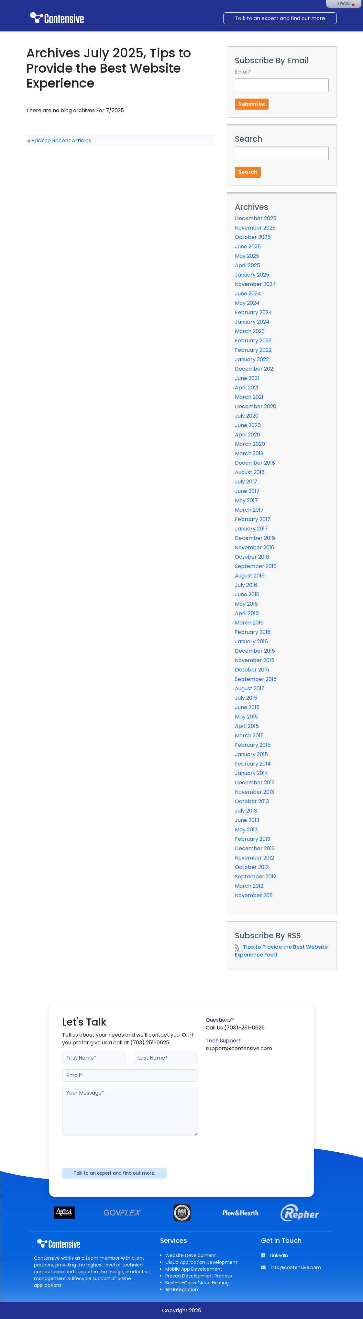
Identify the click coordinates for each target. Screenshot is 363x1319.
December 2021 (255, 369)
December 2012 (255, 848)
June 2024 (248, 293)
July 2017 (246, 481)
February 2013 (252, 839)
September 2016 (256, 566)
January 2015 (251, 754)
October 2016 (252, 557)
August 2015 (250, 688)
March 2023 (250, 331)
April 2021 (246, 387)
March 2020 (250, 444)
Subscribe (251, 104)
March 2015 (249, 735)
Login (344, 3)
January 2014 (251, 773)
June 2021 (247, 378)
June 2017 (247, 491)
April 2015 (247, 726)
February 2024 (253, 312)
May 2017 (246, 500)
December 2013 (255, 782)
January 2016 (251, 641)
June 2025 (248, 246)
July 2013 (246, 810)
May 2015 (246, 716)
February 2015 (252, 745)
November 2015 (254, 660)
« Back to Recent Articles (59, 140)
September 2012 (255, 876)
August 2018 (250, 472)
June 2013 (247, 820)
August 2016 (250, 575)
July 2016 (246, 585)
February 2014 (253, 763)
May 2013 (246, 829)
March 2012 (249, 886)
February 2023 (253, 340)
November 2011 (254, 895)
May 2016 (246, 604)
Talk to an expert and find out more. (114, 1173)
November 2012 (254, 858)
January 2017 (251, 528)
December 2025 (255, 218)
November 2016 (254, 547)
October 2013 (252, 801)
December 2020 (255, 406)
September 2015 (256, 679)
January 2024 (252, 322)
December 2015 (255, 651)
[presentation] (130, 1153)
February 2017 (252, 519)
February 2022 (253, 350)
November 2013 (254, 792)
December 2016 (255, 538)
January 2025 (252, 275)
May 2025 (247, 256)
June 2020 (248, 425)
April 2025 (247, 265)
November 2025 (255, 228)
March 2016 (249, 622)
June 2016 (247, 594)
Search (248, 172)
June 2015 (247, 707)
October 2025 (252, 237)
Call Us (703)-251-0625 (235, 1027)
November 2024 (255, 284)
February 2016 (252, 632)
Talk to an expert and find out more (280, 18)
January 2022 (252, 359)
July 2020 (246, 416)
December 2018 (255, 463)
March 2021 (249, 397)
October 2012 (252, 867)
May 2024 (247, 303)
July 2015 (246, 698)
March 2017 (249, 510)
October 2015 (252, 669)
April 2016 (247, 613)
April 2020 (247, 434)
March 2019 (249, 453)
